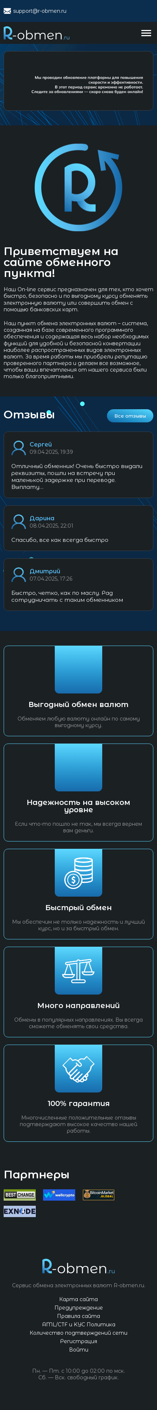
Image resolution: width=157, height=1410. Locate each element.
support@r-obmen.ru (39, 11)
